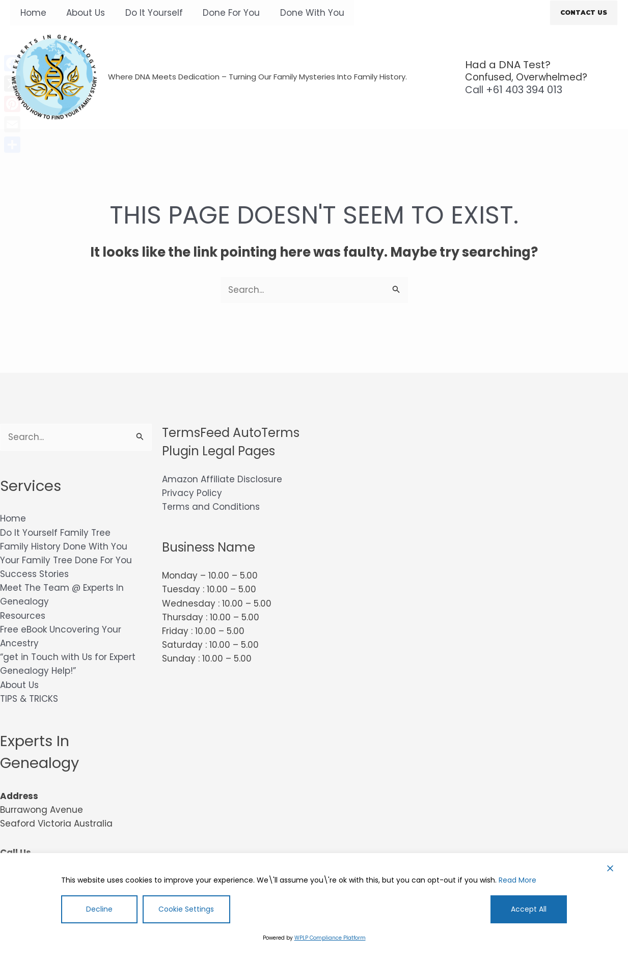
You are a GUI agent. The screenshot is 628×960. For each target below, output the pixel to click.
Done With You (299, 13)
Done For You (221, 13)
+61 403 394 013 (513, 90)
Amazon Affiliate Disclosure (222, 479)
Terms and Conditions (211, 507)
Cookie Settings (186, 909)
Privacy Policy (192, 493)
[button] (584, 12)
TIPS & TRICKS (29, 699)
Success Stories (34, 574)
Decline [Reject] (99, 909)
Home (32, 13)
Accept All (529, 909)
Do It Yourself (147, 13)
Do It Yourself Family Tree (55, 533)
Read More (517, 880)
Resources (22, 616)
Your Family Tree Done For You (66, 560)
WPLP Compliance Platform (330, 938)
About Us (81, 13)
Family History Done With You (63, 546)
